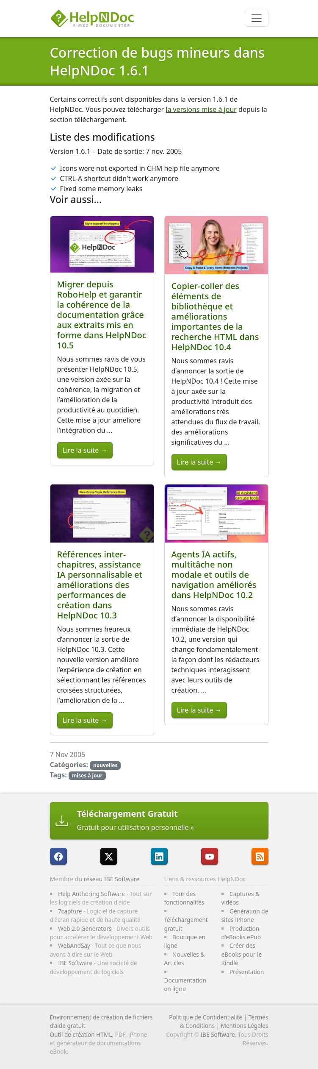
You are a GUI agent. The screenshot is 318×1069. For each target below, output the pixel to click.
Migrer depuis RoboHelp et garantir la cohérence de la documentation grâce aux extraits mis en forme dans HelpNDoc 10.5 (102, 314)
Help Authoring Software (91, 894)
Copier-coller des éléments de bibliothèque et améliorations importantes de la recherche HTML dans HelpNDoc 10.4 (215, 316)
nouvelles (105, 765)
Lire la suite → (85, 450)
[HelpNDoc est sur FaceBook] (58, 856)
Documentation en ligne (185, 984)
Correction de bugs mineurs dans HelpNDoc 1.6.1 (157, 61)
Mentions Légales (244, 1026)
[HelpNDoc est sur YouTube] (209, 856)
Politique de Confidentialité (205, 1017)
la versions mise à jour (201, 109)
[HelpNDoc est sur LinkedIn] (159, 856)
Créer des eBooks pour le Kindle (241, 954)
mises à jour (87, 775)
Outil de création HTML (81, 1034)
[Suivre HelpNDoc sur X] (108, 856)
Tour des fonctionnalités (184, 898)
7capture (70, 911)
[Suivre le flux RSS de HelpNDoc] (260, 856)
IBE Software (75, 963)
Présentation (247, 972)
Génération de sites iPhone (244, 915)
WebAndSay (74, 945)
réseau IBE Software (112, 879)
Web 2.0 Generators (85, 928)
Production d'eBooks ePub (241, 932)
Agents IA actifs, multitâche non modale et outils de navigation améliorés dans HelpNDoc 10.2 (214, 574)
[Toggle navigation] (256, 18)
